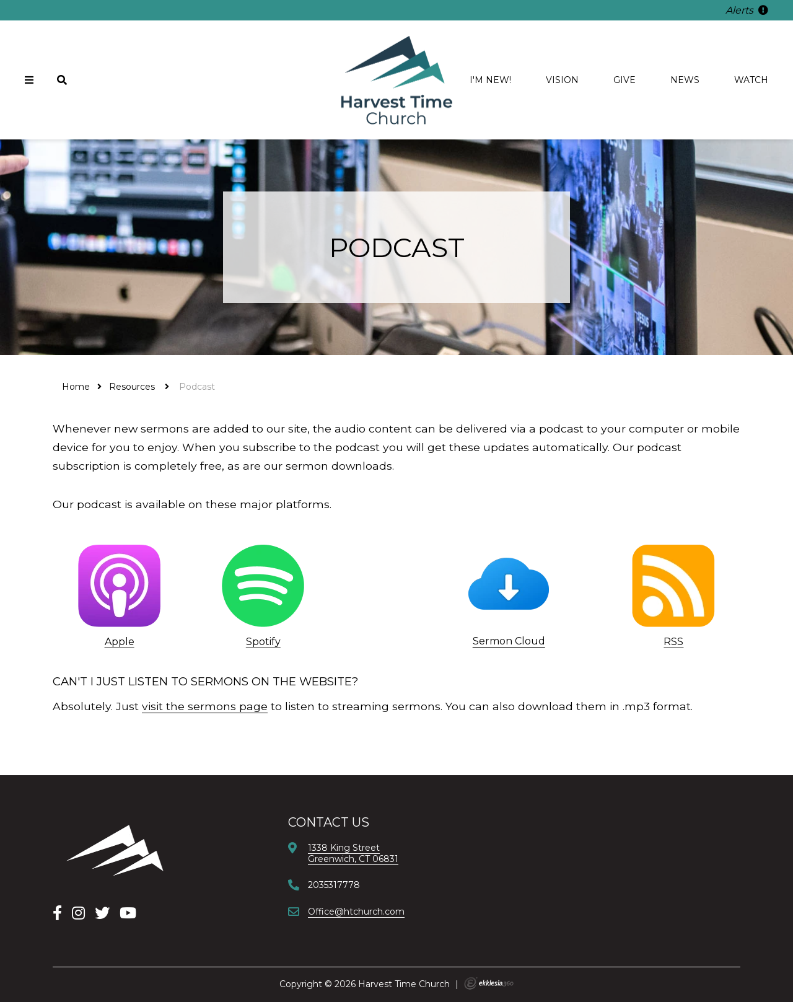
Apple (119, 642)
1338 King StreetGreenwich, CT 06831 (353, 853)
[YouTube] (128, 913)
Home (76, 386)
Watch (751, 80)
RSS (673, 642)
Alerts (746, 10)
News (684, 80)
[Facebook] (57, 913)
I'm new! (490, 80)
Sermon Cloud (509, 641)
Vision (562, 80)
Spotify (263, 642)
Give (624, 80)
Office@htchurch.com (356, 911)
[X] (102, 913)
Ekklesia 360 (489, 983)
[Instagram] (78, 913)
